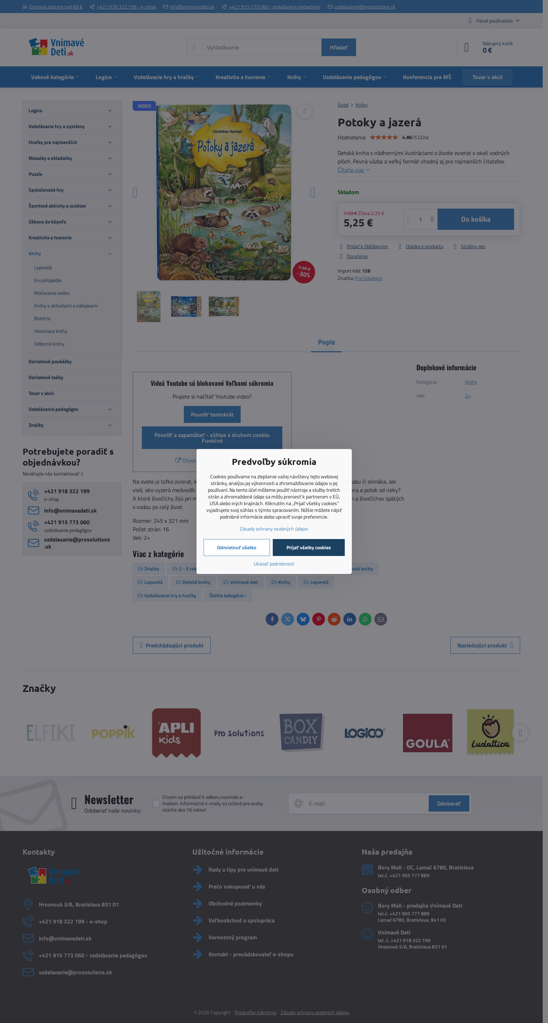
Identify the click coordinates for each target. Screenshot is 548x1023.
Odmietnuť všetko (236, 547)
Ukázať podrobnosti (274, 563)
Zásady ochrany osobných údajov (274, 528)
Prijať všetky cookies (309, 547)
